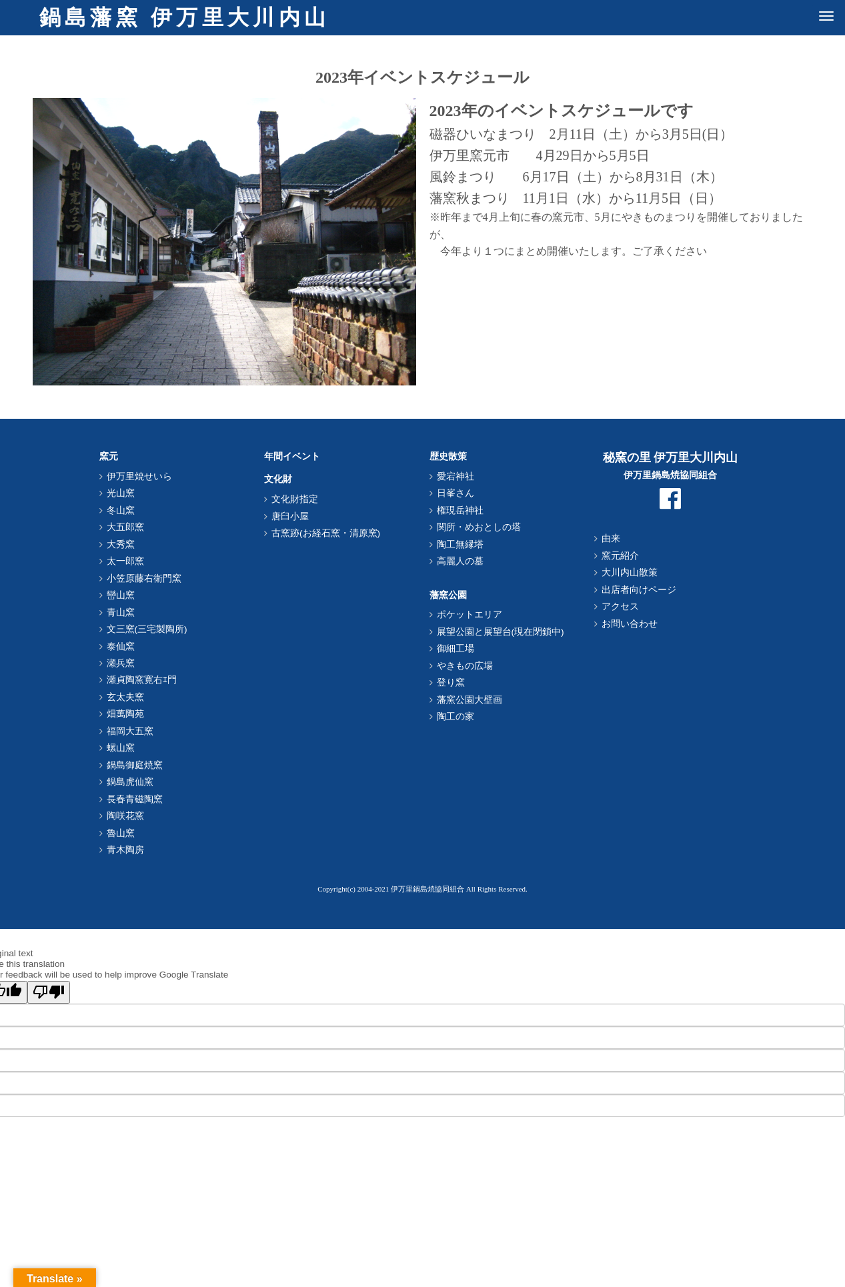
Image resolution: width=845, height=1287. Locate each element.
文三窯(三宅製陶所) (147, 629)
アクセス (620, 606)
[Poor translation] (48, 992)
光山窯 (121, 493)
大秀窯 (121, 544)
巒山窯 (121, 595)
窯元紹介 (620, 556)
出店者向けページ (639, 590)
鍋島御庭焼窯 (135, 765)
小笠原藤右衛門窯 (144, 578)
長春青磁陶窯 (135, 799)
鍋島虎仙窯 (130, 782)
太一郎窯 (125, 561)
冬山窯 (121, 510)
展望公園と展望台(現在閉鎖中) (500, 632)
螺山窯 (121, 748)
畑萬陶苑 (125, 714)
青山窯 (121, 612)
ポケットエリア (469, 614)
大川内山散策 (630, 572)
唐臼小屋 (290, 516)
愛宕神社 (455, 476)
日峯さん (455, 493)
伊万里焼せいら (139, 476)
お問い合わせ (630, 624)
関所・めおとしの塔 (479, 527)
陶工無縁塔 (460, 544)
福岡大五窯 (130, 731)
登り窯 (451, 683)
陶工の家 (455, 717)
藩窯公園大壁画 (469, 700)
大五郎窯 (125, 527)
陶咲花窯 (125, 816)
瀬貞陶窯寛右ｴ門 (142, 680)
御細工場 (455, 649)
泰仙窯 (121, 646)
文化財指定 (294, 499)
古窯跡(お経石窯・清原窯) (325, 533)
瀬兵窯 (121, 663)
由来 (611, 538)
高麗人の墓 (460, 561)
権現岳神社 (460, 510)
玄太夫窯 (125, 697)
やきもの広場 (465, 666)
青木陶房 (125, 850)
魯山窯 (121, 833)
